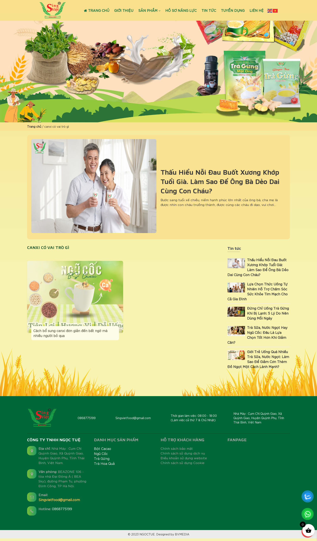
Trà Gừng (101, 458)
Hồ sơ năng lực (181, 10)
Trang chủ (96, 10)
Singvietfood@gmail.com (59, 501)
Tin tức (209, 10)
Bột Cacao (102, 448)
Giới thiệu (123, 10)
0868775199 (63, 510)
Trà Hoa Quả (104, 463)
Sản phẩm (147, 10)
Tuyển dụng (233, 10)
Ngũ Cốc (101, 453)
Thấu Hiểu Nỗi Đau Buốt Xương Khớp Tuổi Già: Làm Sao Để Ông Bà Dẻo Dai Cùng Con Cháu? (220, 181)
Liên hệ (257, 10)
